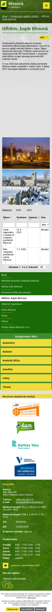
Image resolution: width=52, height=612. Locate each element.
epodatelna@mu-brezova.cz (29, 502)
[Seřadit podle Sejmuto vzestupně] (30, 219)
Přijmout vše (12, 609)
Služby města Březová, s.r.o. (15, 327)
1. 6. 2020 (21, 249)
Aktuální (45, 229)
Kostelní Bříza (11, 360)
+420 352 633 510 (25, 499)
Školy (4, 274)
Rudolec (7, 351)
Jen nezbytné (26, 609)
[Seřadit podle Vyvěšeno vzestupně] (18, 219)
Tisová (7, 387)
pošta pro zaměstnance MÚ (25, 565)
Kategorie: (7, 210)
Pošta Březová (8, 309)
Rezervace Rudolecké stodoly (19, 396)
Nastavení (40, 609)
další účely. (32, 598)
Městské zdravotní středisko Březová (20, 280)
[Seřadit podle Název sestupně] (4, 220)
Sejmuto (34, 217)
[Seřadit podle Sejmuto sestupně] (30, 220)
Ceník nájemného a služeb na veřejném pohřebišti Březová (8, 237)
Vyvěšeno (22, 217)
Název (7, 217)
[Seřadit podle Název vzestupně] (4, 219)
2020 (18, 210)
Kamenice (9, 342)
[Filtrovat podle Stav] (45, 225)
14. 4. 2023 (19, 231)
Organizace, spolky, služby (24, 16)
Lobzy (6, 378)
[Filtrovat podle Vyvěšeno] (21, 225)
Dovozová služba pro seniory (16, 292)
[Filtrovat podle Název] (9, 225)
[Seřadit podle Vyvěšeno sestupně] (18, 220)
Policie (4, 321)
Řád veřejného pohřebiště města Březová (8, 256)
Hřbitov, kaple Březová (14, 298)
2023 (29, 210)
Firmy (4, 315)
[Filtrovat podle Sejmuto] (34, 225)
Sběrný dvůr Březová (11, 286)
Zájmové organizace (11, 303)
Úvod (4, 16)
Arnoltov (8, 369)
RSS (44, 37)
